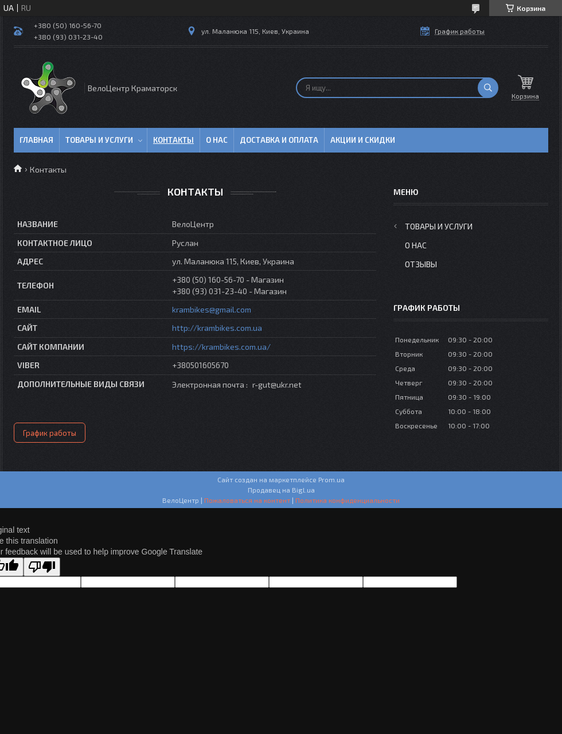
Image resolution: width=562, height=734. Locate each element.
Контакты (173, 140)
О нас (217, 140)
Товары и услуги (99, 140)
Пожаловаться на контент (247, 500)
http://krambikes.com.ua (217, 328)
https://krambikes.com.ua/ (221, 347)
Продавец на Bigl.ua (281, 490)
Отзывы (421, 264)
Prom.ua (331, 479)
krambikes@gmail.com (211, 309)
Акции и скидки (362, 140)
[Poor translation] (42, 566)
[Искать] (488, 87)
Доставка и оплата (279, 140)
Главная (36, 140)
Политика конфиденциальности (347, 500)
